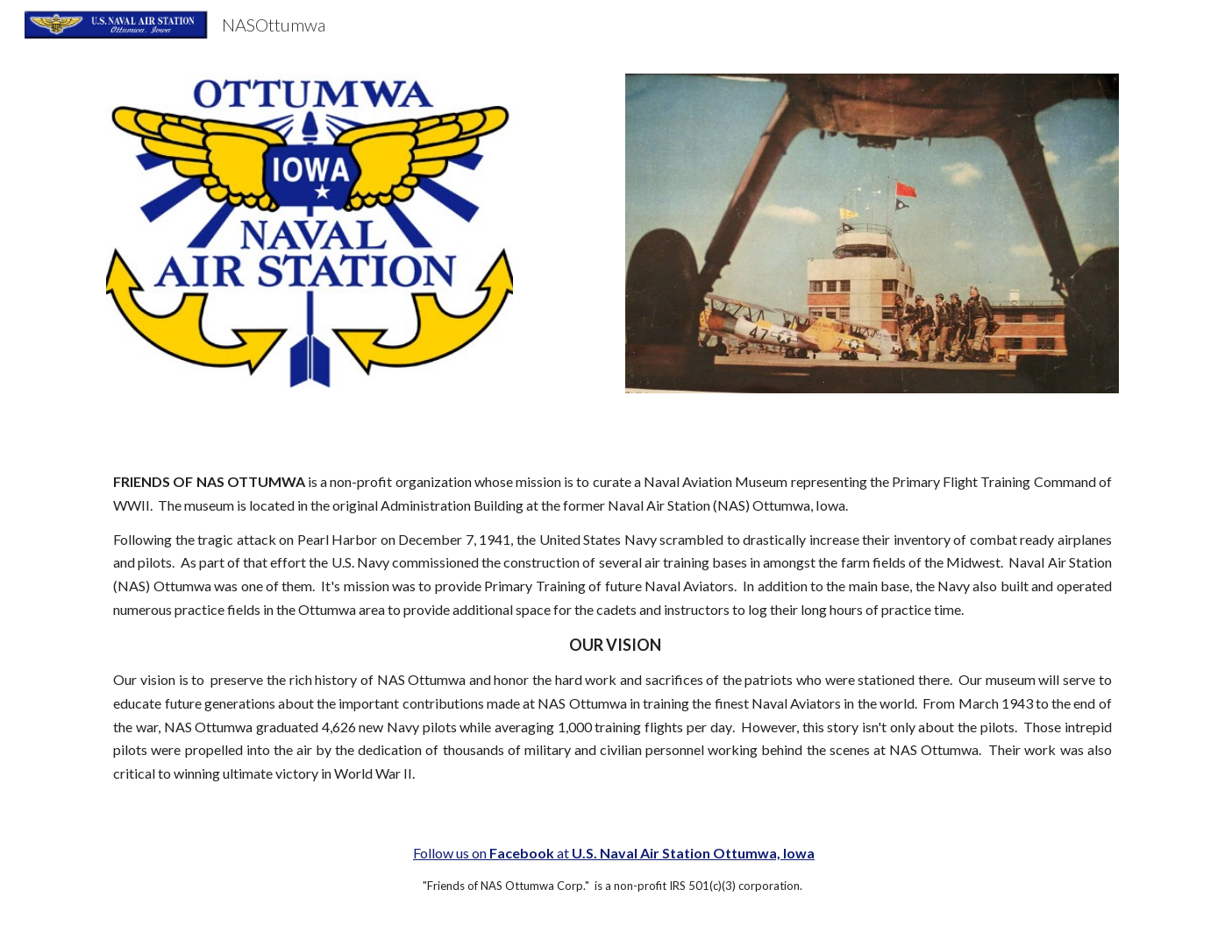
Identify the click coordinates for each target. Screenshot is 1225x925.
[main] (612, 627)
